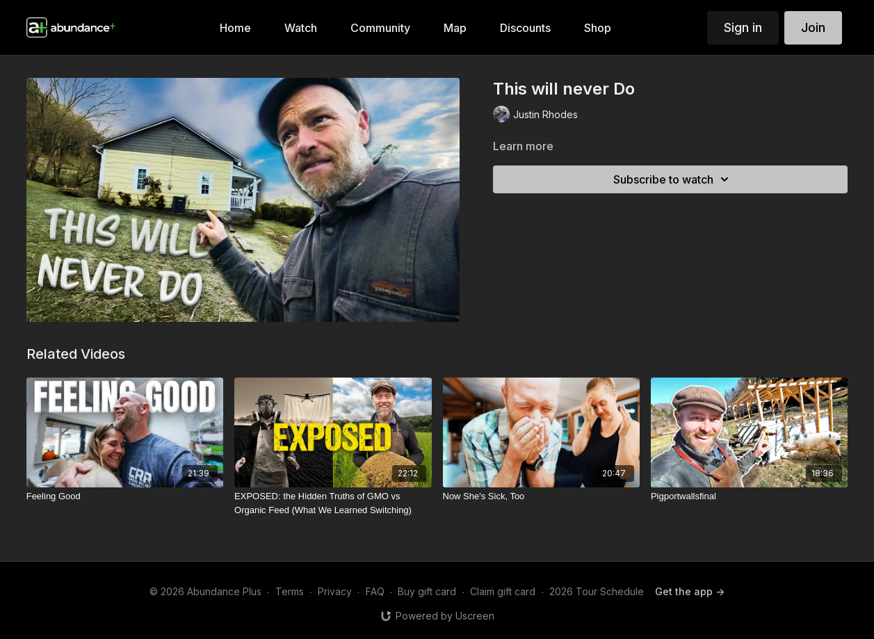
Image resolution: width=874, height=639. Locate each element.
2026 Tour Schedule (596, 591)
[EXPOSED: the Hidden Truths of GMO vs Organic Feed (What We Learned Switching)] (332, 503)
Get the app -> (690, 591)
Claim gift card (502, 591)
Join (813, 27)
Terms (289, 591)
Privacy (335, 591)
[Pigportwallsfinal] (749, 496)
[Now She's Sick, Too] (541, 496)
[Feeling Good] (124, 496)
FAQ (375, 591)
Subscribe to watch (673, 179)
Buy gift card (427, 591)
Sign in (743, 27)
